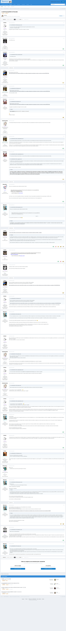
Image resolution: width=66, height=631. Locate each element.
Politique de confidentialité (32, 628)
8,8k (5, 61)
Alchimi (4, 22)
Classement (12, 6)
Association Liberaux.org (4, 4)
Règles (5, 6)
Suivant (20, 19)
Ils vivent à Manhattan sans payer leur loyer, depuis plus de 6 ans (10, 613)
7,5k (5, 245)
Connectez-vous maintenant (48, 599)
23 (14, 19)
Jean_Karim (5, 38)
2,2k (5, 45)
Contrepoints (23, 4)
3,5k (5, 78)
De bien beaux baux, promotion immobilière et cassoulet (9, 621)
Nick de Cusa (4, 610)
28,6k (5, 303)
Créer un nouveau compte (17, 599)
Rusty (6, 15)
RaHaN (5, 237)
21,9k (5, 191)
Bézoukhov (5, 184)
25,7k (5, 218)
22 (13, 19)
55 (10, 609)
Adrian (3, 618)
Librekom (4, 614)
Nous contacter (39, 628)
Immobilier (2, 609)
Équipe (8, 6)
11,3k (5, 30)
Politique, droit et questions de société (14, 16)
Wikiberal (27, 4)
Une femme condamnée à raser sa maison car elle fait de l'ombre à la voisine (11, 617)
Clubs (31, 4)
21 (11, 19)
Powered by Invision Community (33, 629)
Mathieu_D (5, 295)
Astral (18, 576)
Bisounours (5, 496)
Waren (5, 70)
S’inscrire (63, 1)
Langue (23, 628)
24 (16, 19)
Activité (14, 4)
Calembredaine (5, 120)
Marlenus (5, 211)
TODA (57, 622)
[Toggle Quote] (10, 54)
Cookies (43, 628)
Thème (26, 628)
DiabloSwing (4, 622)
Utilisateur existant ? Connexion (55, 1)
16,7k (5, 130)
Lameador (5, 52)
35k (5, 504)
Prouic (5, 481)
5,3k (5, 106)
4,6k (5, 94)
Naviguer (10, 5)
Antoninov (5, 99)
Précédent (4, 19)
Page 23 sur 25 (26, 19)
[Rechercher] (55, 4)
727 (5, 565)
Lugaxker (5, 86)
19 (8, 19)
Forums (2, 6)
